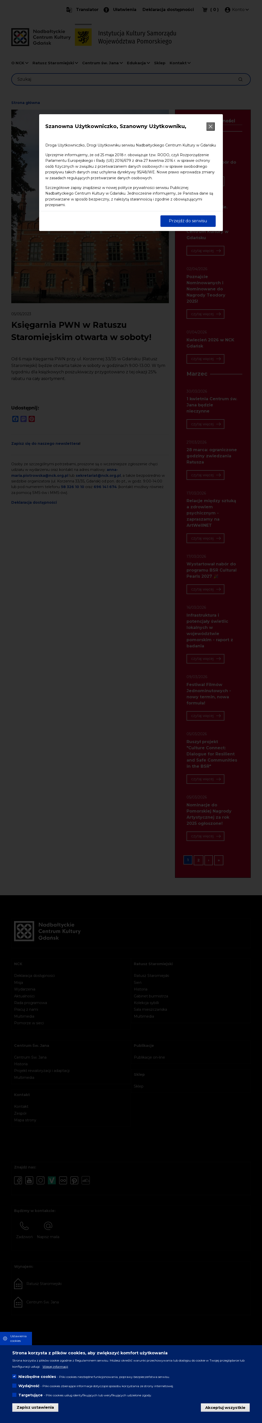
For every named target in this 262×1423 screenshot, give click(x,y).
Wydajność (28, 1386)
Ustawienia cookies (18, 1338)
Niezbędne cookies (37, 1376)
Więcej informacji (55, 1366)
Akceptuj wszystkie (225, 1407)
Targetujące (30, 1395)
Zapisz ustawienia (35, 1407)
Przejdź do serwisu (188, 220)
